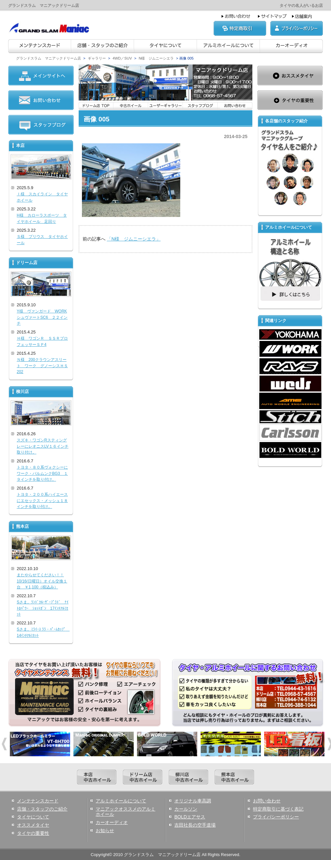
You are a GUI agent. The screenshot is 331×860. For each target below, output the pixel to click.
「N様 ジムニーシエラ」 (134, 239)
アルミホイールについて (121, 800)
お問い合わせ (267, 800)
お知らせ (105, 830)
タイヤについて (33, 816)
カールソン (185, 809)
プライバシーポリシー (276, 816)
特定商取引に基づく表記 (278, 809)
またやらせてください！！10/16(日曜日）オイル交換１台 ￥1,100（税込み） (42, 581)
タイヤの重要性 (33, 833)
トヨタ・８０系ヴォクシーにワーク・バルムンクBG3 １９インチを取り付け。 (42, 473)
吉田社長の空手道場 (195, 825)
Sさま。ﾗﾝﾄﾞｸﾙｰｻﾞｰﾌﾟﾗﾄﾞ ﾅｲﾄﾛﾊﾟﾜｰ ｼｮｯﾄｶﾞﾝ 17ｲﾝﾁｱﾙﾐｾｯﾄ (42, 608)
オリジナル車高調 (192, 800)
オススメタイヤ (33, 825)
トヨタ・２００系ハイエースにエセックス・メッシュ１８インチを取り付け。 (42, 500)
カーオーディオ (112, 822)
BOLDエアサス (189, 816)
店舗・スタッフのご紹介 (42, 809)
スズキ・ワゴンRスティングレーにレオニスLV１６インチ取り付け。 (42, 446)
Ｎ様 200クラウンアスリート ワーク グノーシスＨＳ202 (42, 365)
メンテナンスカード (37, 800)
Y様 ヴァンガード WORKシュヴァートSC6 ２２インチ (42, 317)
